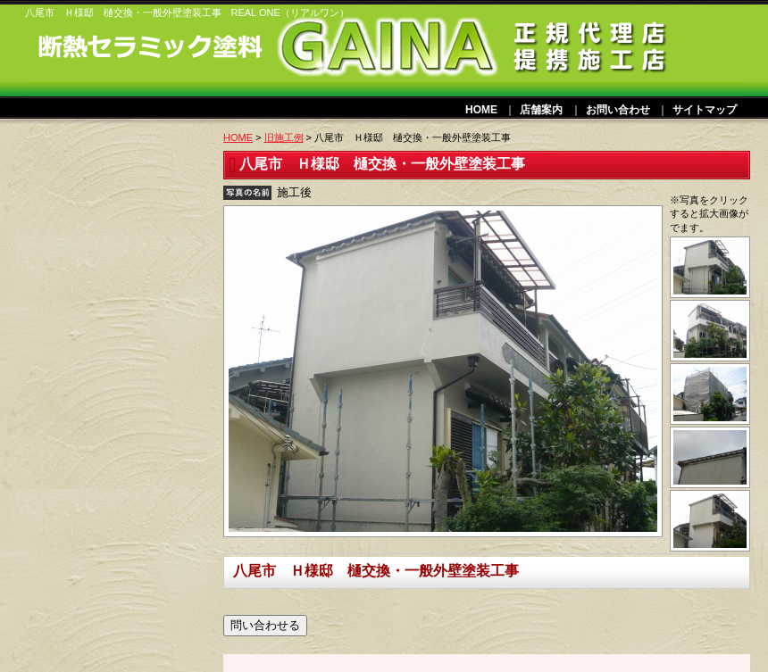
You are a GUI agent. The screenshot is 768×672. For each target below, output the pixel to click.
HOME (481, 110)
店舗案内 (541, 110)
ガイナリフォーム (121, 55)
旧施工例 (284, 137)
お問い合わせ (618, 110)
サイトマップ (704, 110)
